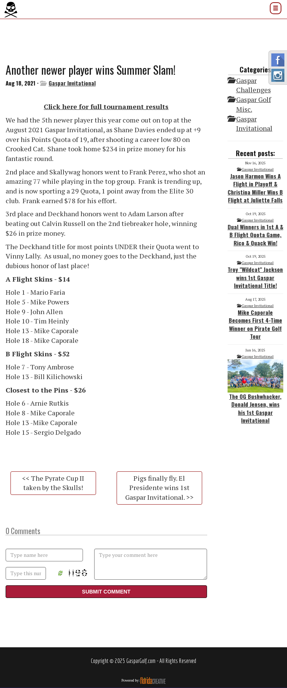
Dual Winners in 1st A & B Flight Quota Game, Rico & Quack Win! (255, 235)
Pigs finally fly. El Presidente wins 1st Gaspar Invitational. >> (159, 488)
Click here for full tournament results (106, 106)
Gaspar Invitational (72, 83)
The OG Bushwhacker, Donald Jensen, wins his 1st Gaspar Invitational (256, 391)
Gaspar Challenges (253, 85)
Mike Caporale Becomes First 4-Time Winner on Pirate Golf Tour (255, 324)
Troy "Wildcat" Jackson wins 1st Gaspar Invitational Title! (255, 277)
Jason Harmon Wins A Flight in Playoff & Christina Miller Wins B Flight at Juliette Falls (255, 188)
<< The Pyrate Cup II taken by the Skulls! (53, 483)
